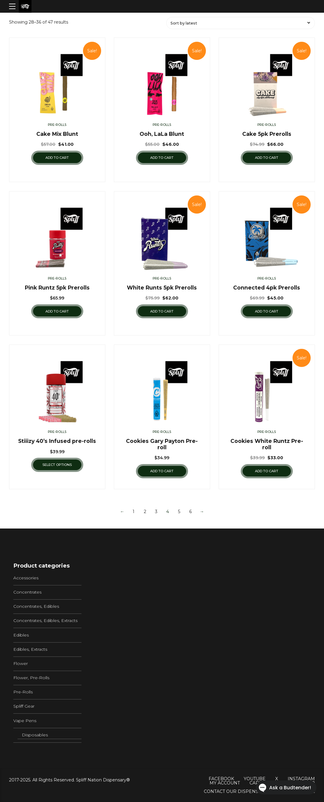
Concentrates (27, 592)
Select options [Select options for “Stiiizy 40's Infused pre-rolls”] (57, 465)
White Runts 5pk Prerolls (162, 287)
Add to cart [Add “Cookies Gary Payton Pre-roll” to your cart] (162, 471)
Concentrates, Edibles (36, 606)
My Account (225, 783)
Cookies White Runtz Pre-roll (266, 444)
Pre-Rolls (57, 125)
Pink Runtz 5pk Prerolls (57, 287)
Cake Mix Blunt (57, 134)
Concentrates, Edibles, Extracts (45, 620)
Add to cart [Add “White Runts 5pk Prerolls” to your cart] (162, 311)
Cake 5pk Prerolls (266, 134)
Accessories (25, 578)
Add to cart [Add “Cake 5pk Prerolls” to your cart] (266, 157)
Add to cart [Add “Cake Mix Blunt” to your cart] (57, 157)
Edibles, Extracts (30, 649)
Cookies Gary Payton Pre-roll (162, 444)
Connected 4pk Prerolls (266, 287)
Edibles (21, 635)
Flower (20, 663)
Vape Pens (24, 720)
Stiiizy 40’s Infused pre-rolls (57, 441)
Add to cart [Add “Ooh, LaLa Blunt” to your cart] (162, 157)
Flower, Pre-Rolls (31, 677)
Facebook (221, 778)
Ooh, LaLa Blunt (162, 134)
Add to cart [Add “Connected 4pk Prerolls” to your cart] (266, 311)
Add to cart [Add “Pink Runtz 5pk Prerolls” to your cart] (57, 311)
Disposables (35, 735)
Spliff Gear (24, 706)
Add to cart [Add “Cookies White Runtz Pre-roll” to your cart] (266, 471)
